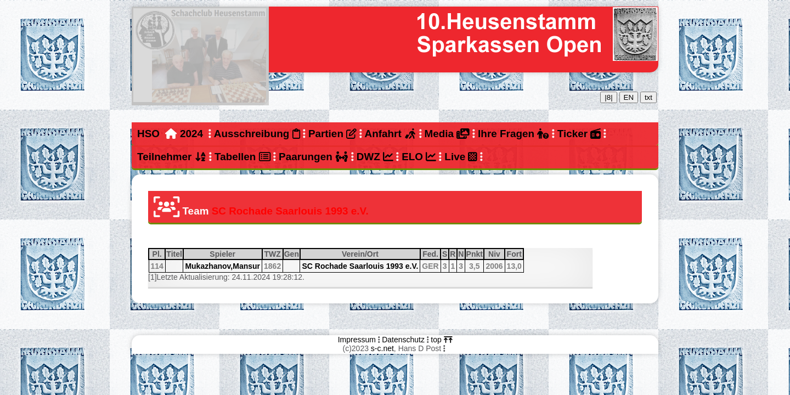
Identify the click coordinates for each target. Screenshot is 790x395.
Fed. (430, 254)
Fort (515, 254)
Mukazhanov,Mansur (222, 266)
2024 (191, 133)
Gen (291, 254)
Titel (174, 254)
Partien (332, 133)
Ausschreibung (257, 133)
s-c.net (382, 348)
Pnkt (474, 254)
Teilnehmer (171, 156)
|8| (608, 97)
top (441, 339)
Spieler (235, 254)
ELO (419, 156)
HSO (148, 133)
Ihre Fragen (513, 133)
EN (629, 97)
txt (648, 97)
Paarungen (313, 156)
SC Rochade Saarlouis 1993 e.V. (360, 266)
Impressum (357, 339)
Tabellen (242, 156)
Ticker (579, 133)
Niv (496, 254)
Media (446, 133)
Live (460, 156)
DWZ (375, 156)
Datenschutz (403, 339)
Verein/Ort (380, 254)
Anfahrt (390, 133)
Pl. (159, 254)
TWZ (272, 254)
